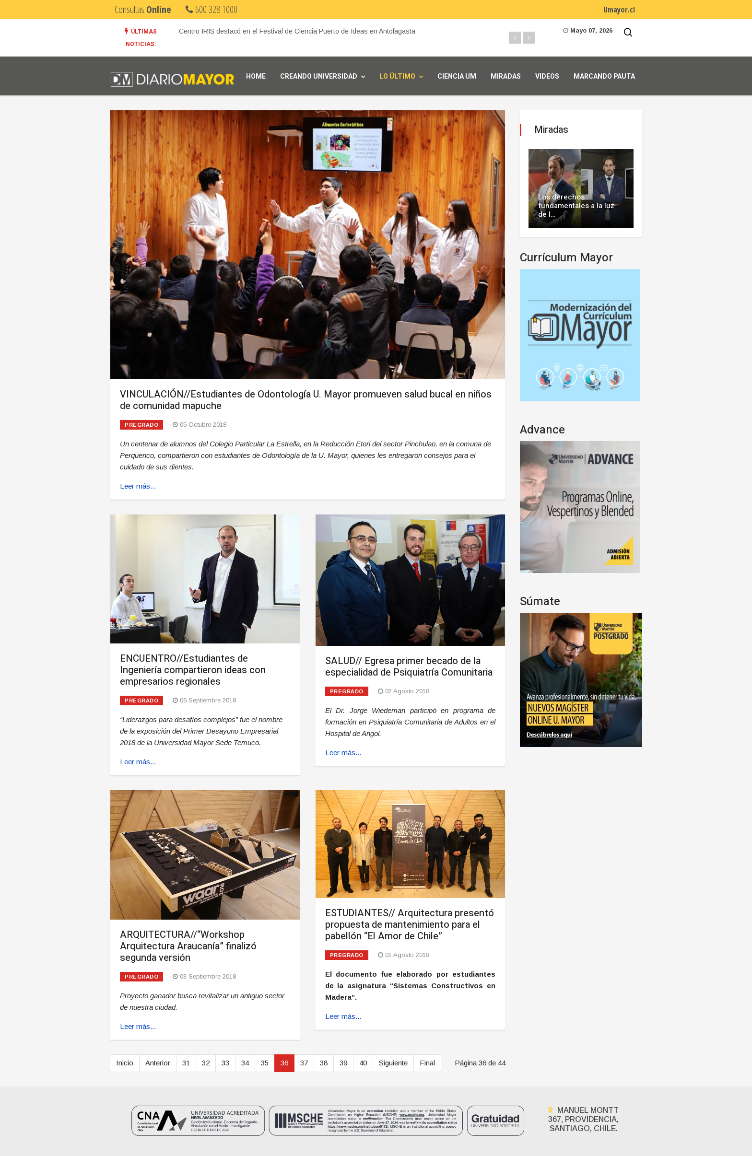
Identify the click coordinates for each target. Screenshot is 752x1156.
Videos (547, 76)
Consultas (143, 9)
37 (304, 1063)
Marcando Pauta (604, 76)
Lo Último (397, 76)
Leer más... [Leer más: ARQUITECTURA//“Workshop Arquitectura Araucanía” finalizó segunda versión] (138, 1026)
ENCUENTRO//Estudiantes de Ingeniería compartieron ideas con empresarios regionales (193, 670)
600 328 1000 (211, 9)
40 (363, 1063)
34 (245, 1063)
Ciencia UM (456, 76)
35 (265, 1063)
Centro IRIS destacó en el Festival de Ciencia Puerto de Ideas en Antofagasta (297, 31)
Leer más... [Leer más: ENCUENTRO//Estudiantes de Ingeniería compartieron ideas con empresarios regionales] (138, 762)
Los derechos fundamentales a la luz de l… (576, 206)
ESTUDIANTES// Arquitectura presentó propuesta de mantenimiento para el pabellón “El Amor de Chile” (409, 924)
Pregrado (141, 425)
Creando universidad (318, 76)
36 (284, 1063)
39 (343, 1063)
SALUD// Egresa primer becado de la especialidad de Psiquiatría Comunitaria (409, 666)
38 (324, 1063)
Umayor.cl (619, 9)
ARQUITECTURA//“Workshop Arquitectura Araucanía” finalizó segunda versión (188, 946)
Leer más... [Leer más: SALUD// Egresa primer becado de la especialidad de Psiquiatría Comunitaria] (343, 752)
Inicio (124, 1063)
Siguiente (393, 1063)
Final (427, 1063)
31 (186, 1063)
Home (256, 76)
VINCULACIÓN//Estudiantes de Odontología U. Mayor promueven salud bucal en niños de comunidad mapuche (306, 400)
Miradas (506, 76)
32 (206, 1063)
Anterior (157, 1063)
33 (225, 1063)
